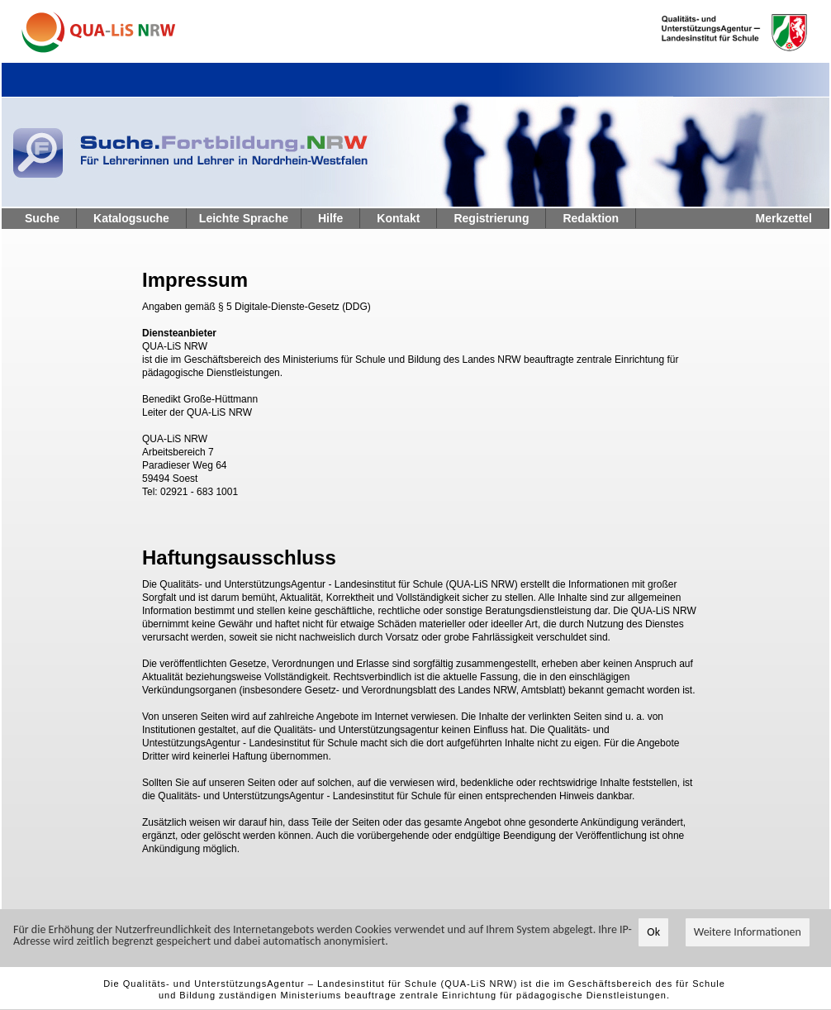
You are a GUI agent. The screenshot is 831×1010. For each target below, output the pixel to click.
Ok (653, 933)
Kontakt (398, 218)
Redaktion (591, 218)
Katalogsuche (131, 218)
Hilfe (330, 218)
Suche (42, 218)
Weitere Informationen (747, 933)
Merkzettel (784, 218)
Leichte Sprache (243, 218)
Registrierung (491, 218)
